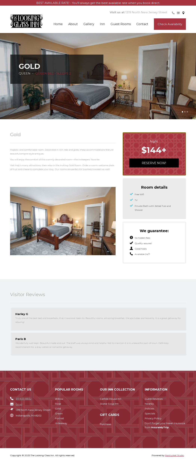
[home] (33, 21)
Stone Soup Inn (109, 403)
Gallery (88, 24)
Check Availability (170, 24)
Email (19, 404)
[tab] (173, 12)
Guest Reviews (154, 398)
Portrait (59, 418)
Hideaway (61, 423)
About (73, 24)
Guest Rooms (121, 24)
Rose (58, 403)
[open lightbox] (63, 220)
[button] (182, 111)
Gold (58, 408)
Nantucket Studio (174, 455)
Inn (102, 24)
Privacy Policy (153, 418)
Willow (59, 398)
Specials (150, 413)
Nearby (149, 403)
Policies (149, 408)
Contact (142, 24)
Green (59, 413)
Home (58, 24)
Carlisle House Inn (110, 398)
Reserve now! (154, 163)
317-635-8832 (23, 398)
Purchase (105, 424)
